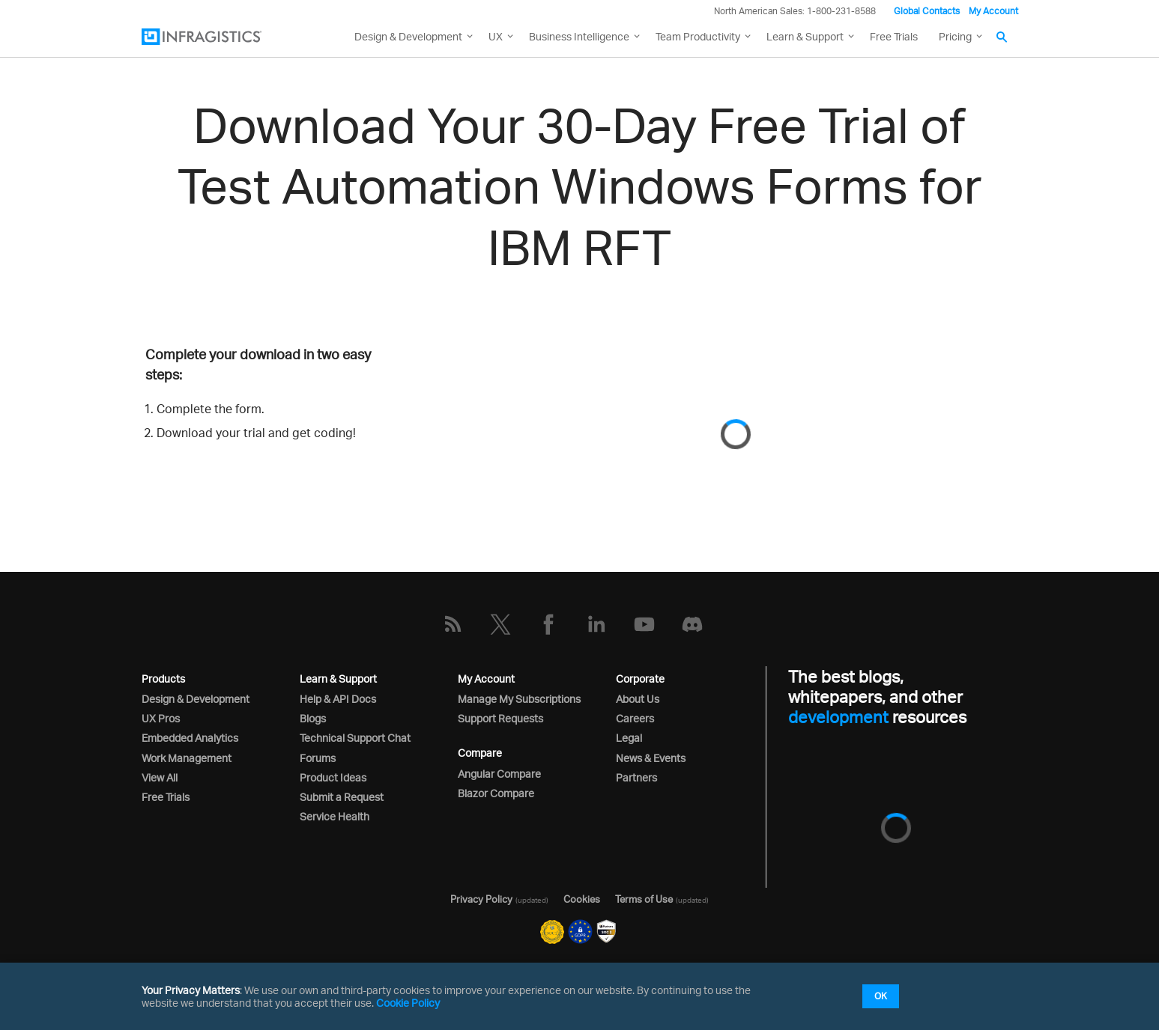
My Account (993, 10)
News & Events (651, 758)
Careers (635, 718)
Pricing (955, 36)
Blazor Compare (496, 793)
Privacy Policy (481, 899)
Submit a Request (342, 796)
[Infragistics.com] (216, 36)
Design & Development (195, 698)
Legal (629, 737)
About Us (637, 698)
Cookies (581, 899)
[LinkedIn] (596, 624)
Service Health (334, 816)
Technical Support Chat (355, 737)
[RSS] (452, 624)
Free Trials (894, 36)
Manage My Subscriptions (519, 698)
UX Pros (161, 718)
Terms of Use (644, 899)
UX (495, 36)
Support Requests (500, 718)
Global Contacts (927, 10)
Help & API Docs (338, 698)
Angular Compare (499, 773)
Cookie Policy (408, 1002)
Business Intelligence (579, 36)
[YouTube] (644, 624)
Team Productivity (698, 36)
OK (880, 996)
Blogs (313, 718)
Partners (636, 777)
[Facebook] (548, 624)
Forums (318, 758)
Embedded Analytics (190, 737)
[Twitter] (500, 624)
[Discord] (692, 624)
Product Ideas (333, 777)
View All (160, 777)
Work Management (187, 758)
